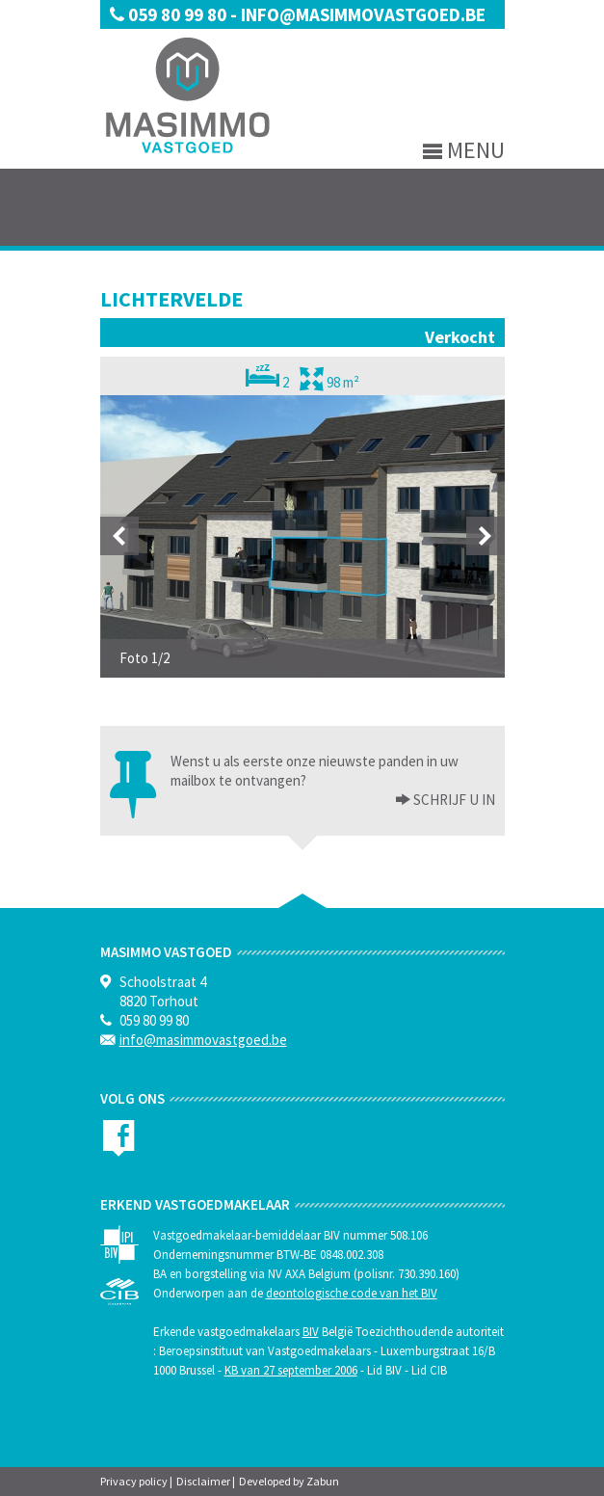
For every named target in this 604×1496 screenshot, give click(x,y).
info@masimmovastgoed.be (363, 14)
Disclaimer (203, 1481)
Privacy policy (134, 1481)
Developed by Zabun (289, 1481)
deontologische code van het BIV (351, 1293)
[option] (302, 536)
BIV (310, 1331)
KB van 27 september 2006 (290, 1370)
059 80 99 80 (170, 14)
